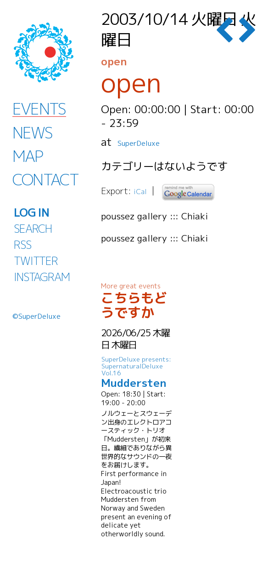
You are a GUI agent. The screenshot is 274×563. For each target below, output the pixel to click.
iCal (141, 191)
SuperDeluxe (148, 141)
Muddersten (137, 372)
